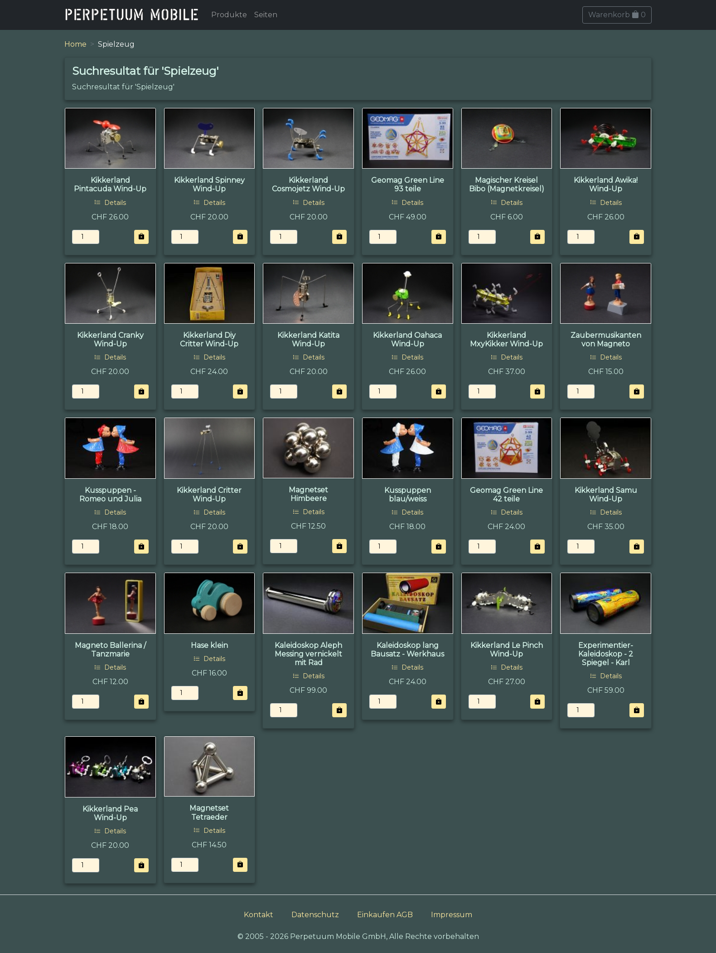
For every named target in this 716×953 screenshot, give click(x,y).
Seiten (265, 14)
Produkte (229, 14)
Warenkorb (617, 14)
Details (110, 203)
